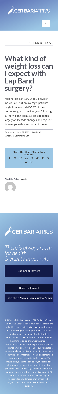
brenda (11, 132)
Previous (37, 42)
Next (48, 42)
